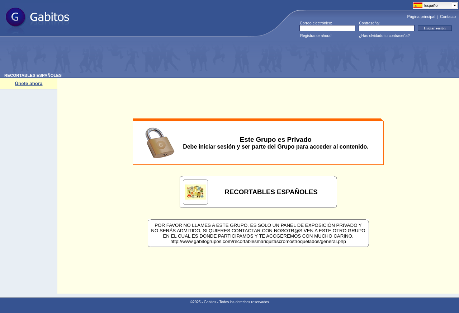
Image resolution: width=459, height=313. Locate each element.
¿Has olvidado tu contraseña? (384, 35)
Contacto (448, 16)
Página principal (421, 16)
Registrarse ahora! (316, 35)
